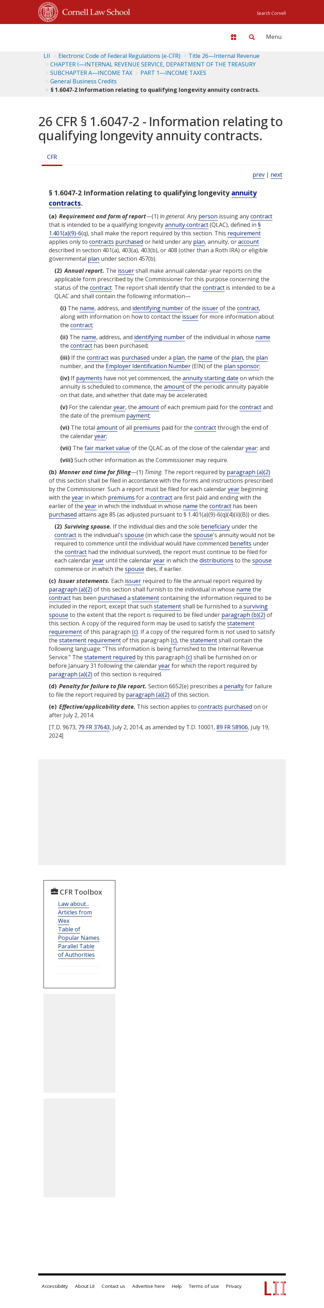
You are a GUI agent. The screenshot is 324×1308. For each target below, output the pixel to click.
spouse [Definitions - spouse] (134, 535)
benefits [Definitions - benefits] (240, 543)
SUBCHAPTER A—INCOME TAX (91, 73)
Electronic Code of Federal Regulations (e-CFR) (119, 56)
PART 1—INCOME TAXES (173, 73)
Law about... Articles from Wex (75, 912)
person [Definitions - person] (208, 216)
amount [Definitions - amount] (174, 386)
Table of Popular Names (78, 933)
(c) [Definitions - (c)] (135, 632)
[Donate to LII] (233, 37)
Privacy (234, 1286)
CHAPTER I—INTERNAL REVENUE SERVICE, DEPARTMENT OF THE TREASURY (153, 64)
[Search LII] (251, 37)
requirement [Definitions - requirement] (244, 233)
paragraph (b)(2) (243, 615)
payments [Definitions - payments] (89, 378)
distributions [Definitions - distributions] (216, 560)
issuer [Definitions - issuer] (126, 271)
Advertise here (148, 1286)
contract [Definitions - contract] (261, 216)
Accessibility (55, 1286)
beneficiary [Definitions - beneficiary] (215, 526)
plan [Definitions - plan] (199, 242)
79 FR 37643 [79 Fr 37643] (94, 727)
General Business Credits (83, 81)
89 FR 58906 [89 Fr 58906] (232, 727)
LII (47, 56)
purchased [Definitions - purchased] (129, 242)
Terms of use (204, 1286)
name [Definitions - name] (87, 308)
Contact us (113, 1286)
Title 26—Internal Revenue (224, 56)
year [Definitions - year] (119, 407)
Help (177, 1286)
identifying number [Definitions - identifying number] (157, 308)
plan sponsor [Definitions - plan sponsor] (241, 366)
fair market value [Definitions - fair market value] (107, 448)
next (276, 174)
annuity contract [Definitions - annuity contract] (186, 225)
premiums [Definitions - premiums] (146, 427)
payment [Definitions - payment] (138, 415)
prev (259, 174)
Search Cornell (271, 13)
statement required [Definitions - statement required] (109, 657)
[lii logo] (66, 35)
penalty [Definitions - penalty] (234, 686)
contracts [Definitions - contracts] (101, 242)
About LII (84, 1286)
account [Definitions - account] (248, 242)
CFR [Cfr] (52, 157)
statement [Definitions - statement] (145, 598)
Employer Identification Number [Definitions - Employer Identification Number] (148, 366)
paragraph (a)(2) (248, 472)
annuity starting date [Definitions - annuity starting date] (210, 378)
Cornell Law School (94, 11)
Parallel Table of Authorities (76, 950)
